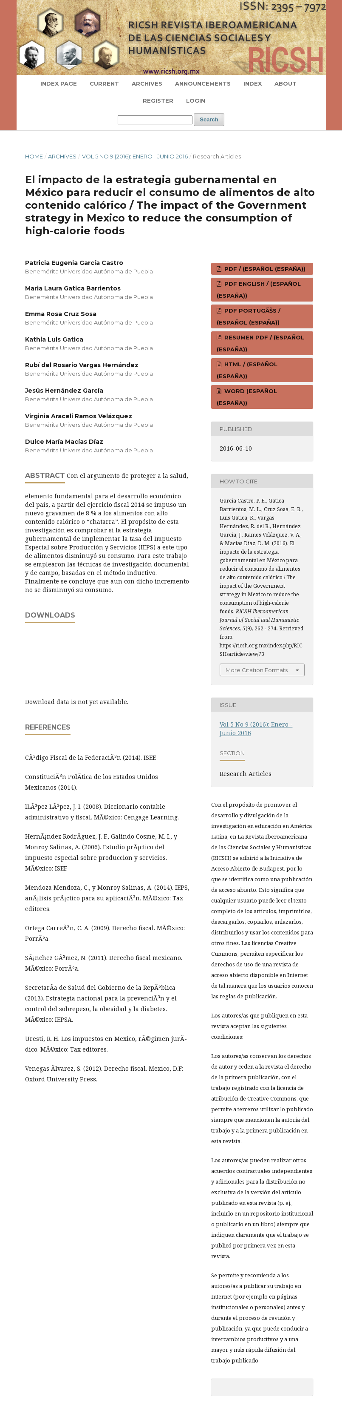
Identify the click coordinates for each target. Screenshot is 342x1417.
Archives (147, 83)
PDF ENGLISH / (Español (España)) (259, 289)
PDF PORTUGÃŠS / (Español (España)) (248, 316)
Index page (58, 83)
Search (209, 119)
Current (104, 83)
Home (34, 156)
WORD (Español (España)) (247, 397)
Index (252, 83)
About (285, 83)
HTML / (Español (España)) (247, 370)
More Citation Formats (257, 670)
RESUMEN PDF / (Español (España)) (260, 343)
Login (195, 100)
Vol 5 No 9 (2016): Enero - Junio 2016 (135, 156)
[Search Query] (155, 119)
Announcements (203, 83)
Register (158, 100)
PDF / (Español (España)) (264, 268)
